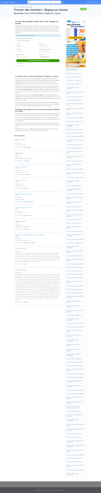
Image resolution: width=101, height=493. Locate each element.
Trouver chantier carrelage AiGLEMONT (76, 177)
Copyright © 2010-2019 (39, 490)
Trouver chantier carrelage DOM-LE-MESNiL (75, 260)
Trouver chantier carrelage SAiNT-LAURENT (74, 227)
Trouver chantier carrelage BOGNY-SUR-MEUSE (75, 92)
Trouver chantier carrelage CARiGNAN (75, 118)
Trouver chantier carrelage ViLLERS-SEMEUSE (74, 114)
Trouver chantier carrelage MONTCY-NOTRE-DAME (75, 189)
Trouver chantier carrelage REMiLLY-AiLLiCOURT (75, 335)
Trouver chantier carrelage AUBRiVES (75, 323)
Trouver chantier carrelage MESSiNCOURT (73, 420)
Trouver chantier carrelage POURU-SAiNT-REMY (74, 235)
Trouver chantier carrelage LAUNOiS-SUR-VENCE (75, 415)
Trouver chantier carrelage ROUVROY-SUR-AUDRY (75, 429)
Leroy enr (26, 188)
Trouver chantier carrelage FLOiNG (75, 121)
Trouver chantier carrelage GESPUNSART (76, 264)
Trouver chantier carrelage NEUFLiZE (75, 377)
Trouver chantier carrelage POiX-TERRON (74, 345)
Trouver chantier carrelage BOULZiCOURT (73, 319)
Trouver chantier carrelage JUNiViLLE (75, 242)
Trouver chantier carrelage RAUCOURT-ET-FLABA (75, 311)
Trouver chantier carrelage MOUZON (75, 129)
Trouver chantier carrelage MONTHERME (73, 125)
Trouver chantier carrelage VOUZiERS (75, 96)
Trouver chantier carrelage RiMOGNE (75, 193)
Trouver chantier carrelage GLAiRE (75, 315)
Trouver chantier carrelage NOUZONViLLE (73, 88)
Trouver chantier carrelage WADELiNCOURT (73, 474)
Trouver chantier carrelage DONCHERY (76, 136)
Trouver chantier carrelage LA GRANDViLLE (73, 350)
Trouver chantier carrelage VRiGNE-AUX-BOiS (75, 104)
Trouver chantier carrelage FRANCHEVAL (76, 393)
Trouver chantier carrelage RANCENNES (76, 373)
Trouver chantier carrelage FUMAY (75, 100)
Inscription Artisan (92, 2)
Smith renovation (27, 147)
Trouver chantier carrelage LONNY (75, 458)
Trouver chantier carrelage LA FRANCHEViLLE (73, 181)
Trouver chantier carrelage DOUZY (75, 161)
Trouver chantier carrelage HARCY (75, 433)
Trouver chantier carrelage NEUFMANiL (76, 239)
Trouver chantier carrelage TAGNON (75, 289)
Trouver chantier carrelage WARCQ (75, 206)
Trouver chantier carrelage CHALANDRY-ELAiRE (75, 425)
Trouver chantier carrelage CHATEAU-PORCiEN (75, 198)
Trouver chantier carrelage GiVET (74, 83)
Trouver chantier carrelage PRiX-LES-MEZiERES (75, 215)
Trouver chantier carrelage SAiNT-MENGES (74, 282)
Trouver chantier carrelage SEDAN (75, 73)
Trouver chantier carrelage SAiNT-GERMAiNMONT (74, 354)
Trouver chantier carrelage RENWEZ (75, 169)
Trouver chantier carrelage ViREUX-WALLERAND (74, 157)
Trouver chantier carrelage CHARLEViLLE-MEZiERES (73, 69)
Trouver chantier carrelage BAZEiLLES (75, 148)
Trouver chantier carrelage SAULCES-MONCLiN (75, 397)
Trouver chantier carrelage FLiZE (74, 223)
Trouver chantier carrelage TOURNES (75, 255)
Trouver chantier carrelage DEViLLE (75, 267)
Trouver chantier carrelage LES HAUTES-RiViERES (75, 173)
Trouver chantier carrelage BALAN (75, 185)
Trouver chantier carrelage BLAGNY (75, 219)
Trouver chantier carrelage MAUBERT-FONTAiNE (75, 251)
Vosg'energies (27, 160)
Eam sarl (25, 264)
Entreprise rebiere (27, 215)
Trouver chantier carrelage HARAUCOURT (73, 340)
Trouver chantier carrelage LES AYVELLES (73, 306)
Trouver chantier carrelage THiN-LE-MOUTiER (74, 402)
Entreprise (26, 302)
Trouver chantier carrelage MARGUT (75, 358)
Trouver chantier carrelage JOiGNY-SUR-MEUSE (75, 370)
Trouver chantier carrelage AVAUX (75, 437)
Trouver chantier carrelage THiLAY (75, 271)
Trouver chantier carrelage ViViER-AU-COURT (75, 109)
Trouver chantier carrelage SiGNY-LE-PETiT (75, 211)
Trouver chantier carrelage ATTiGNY (75, 231)
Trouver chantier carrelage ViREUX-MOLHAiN (74, 165)
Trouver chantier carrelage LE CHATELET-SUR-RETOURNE (73, 407)
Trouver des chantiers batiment (25, 7)
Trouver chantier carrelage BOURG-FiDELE (74, 331)
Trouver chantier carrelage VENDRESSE (76, 470)
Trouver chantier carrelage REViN (74, 80)
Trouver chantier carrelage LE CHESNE (75, 286)
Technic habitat (27, 174)
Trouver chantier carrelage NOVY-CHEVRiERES (74, 386)
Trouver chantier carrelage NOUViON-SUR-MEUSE (75, 140)
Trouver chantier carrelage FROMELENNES (73, 247)
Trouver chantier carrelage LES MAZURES (73, 301)
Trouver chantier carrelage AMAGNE (75, 365)
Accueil (15, 7)
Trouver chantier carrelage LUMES (75, 277)
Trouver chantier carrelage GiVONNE (75, 274)
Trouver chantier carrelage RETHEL (75, 77)
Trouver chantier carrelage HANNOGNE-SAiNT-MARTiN (75, 446)
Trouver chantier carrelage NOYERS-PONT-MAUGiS (75, 381)
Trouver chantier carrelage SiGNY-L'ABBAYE (74, 202)
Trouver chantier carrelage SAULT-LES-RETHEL (75, 152)
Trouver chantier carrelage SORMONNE (76, 390)
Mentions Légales (55, 490)
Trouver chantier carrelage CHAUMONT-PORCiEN (75, 466)
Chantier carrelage (8, 2)
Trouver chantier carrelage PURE (74, 411)
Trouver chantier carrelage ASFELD (75, 292)
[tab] (38, 140)
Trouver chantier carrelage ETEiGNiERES (76, 455)
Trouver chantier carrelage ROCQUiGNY (76, 327)
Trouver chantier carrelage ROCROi (75, 133)
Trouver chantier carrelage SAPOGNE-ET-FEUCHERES (75, 441)
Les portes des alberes (28, 201)
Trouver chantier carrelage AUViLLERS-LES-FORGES (75, 297)
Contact (62, 490)
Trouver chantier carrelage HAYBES (75, 144)
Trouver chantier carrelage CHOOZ (75, 362)
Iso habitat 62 (27, 229)
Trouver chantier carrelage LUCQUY (75, 461)
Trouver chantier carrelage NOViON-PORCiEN (75, 451)
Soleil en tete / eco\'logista (29, 242)
